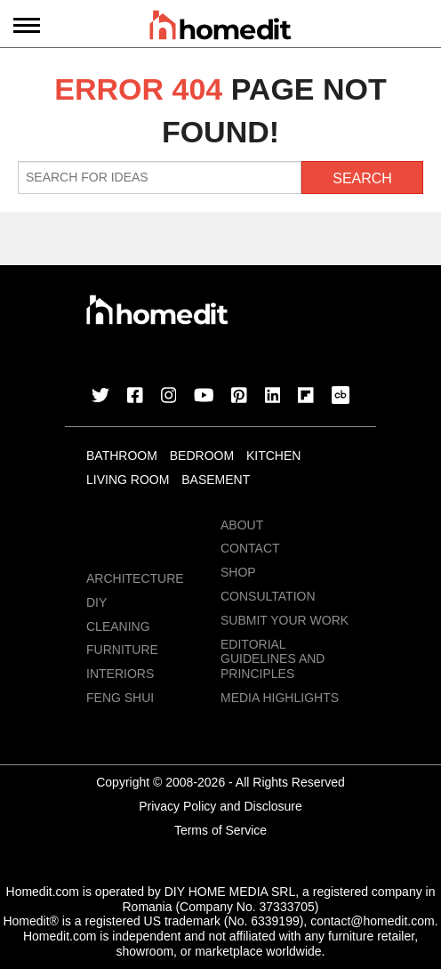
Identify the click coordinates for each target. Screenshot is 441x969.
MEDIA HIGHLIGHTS (279, 697)
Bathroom (121, 455)
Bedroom (202, 455)
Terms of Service (220, 830)
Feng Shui (120, 697)
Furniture (122, 649)
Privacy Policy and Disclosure (220, 806)
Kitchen (273, 455)
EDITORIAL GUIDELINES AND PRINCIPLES (272, 659)
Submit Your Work (284, 620)
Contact (250, 548)
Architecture (135, 578)
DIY (96, 602)
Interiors (120, 673)
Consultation (268, 596)
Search (362, 178)
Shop (238, 572)
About (241, 525)
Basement (215, 479)
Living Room (127, 479)
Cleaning (118, 626)
